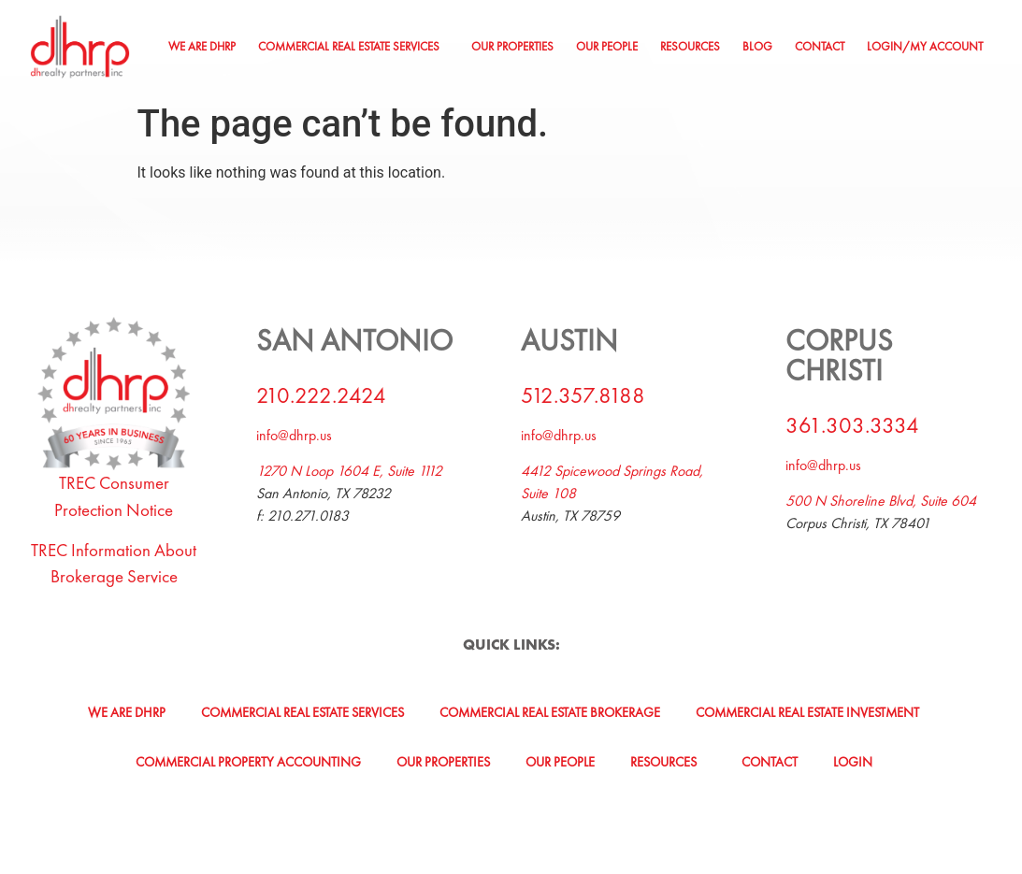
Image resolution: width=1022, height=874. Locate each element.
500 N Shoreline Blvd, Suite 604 (880, 500)
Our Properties (512, 46)
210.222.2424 (321, 394)
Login (852, 761)
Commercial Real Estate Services (348, 46)
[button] (353, 47)
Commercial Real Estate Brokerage (549, 712)
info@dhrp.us (294, 435)
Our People (607, 46)
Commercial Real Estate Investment (807, 712)
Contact (819, 46)
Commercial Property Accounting (248, 761)
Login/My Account (925, 46)
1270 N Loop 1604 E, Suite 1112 (349, 470)
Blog (757, 46)
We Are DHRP (202, 46)
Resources (690, 46)
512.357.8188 (583, 394)
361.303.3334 (852, 424)
